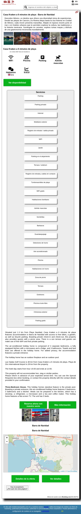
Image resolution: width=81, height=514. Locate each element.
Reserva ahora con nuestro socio (33, 405)
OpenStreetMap (72, 471)
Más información (62, 405)
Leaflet (62, 471)
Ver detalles (55, 479)
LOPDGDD (45, 511)
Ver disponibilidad (17, 83)
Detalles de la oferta (25, 479)
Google (46, 507)
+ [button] (7, 438)
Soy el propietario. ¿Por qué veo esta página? (17, 488)
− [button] (7, 442)
